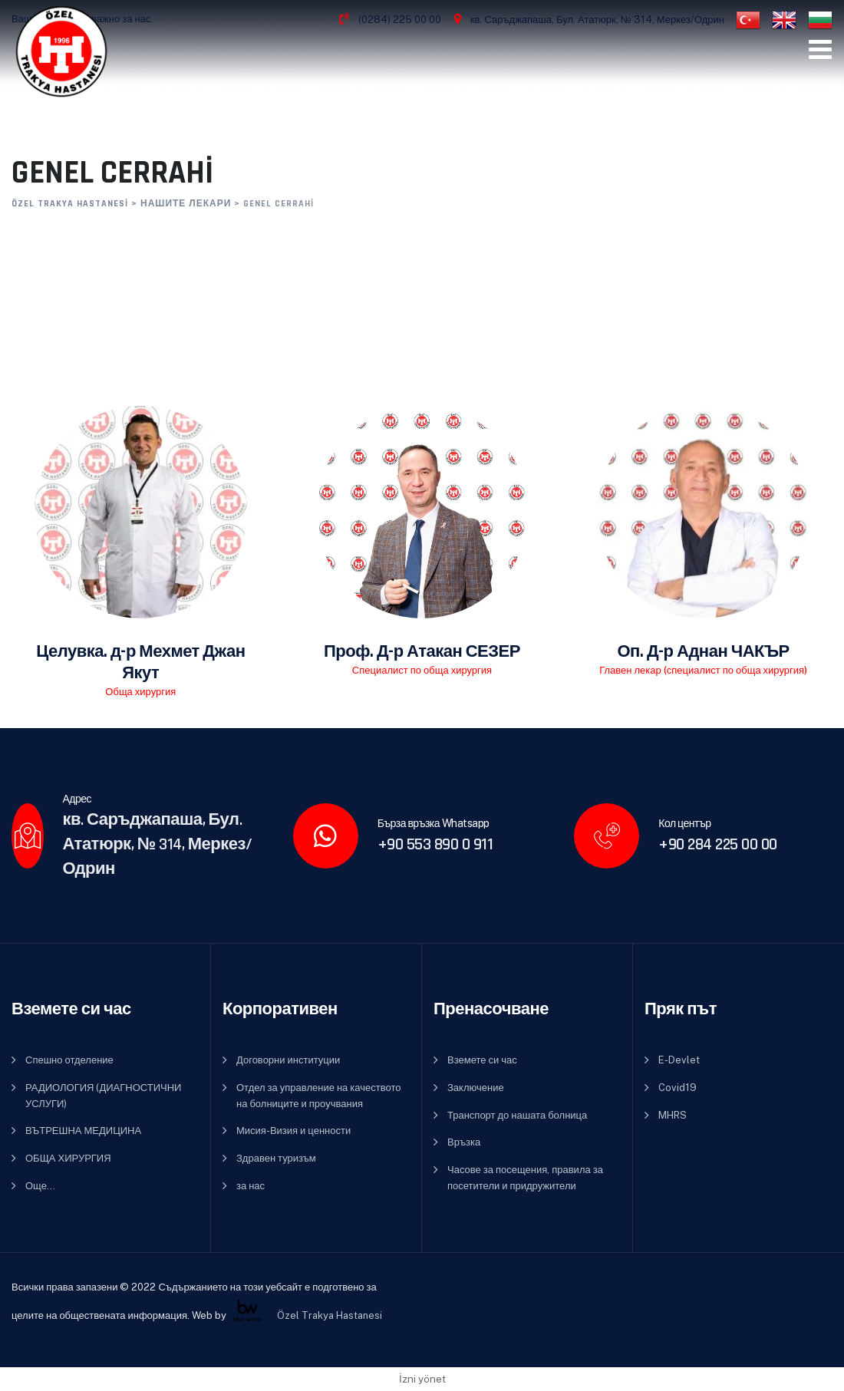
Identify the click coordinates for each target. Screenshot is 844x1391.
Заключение (475, 1087)
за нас (250, 1186)
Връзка (463, 1142)
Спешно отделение (69, 1060)
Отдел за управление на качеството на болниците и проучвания (318, 1095)
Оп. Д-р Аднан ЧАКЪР (704, 652)
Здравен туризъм (276, 1158)
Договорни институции (288, 1060)
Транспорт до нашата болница (517, 1115)
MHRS (672, 1115)
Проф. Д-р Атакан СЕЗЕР (422, 652)
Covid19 (677, 1087)
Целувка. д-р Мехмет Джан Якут (140, 662)
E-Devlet (679, 1060)
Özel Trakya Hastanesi (330, 1314)
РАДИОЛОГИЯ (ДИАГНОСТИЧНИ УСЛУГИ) (103, 1095)
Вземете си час (482, 1060)
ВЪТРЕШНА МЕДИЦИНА (83, 1130)
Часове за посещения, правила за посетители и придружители (525, 1178)
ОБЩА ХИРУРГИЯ (68, 1158)
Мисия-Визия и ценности (293, 1130)
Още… (40, 1186)
